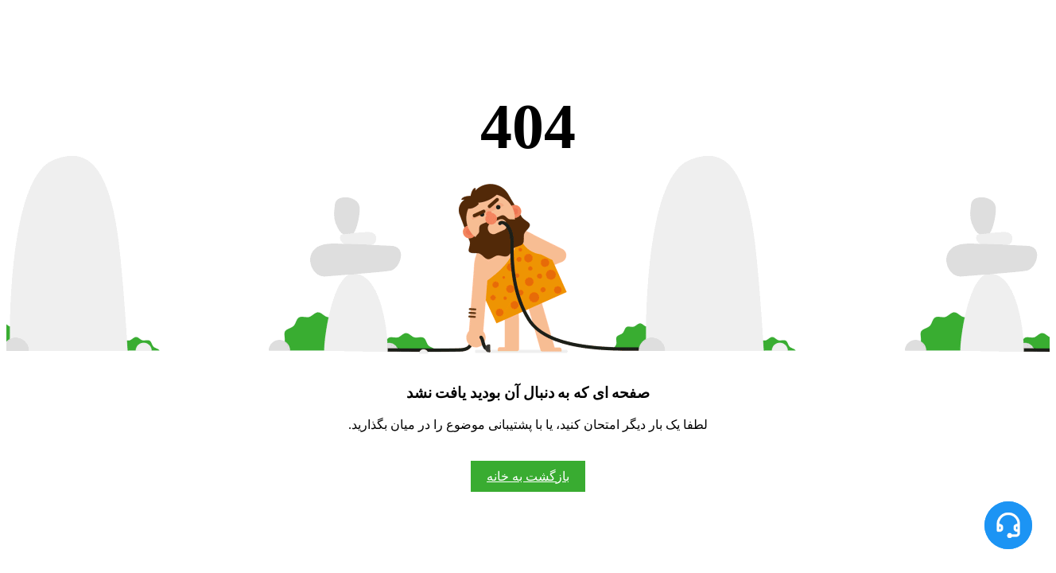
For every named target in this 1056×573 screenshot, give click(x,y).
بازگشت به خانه (528, 476)
